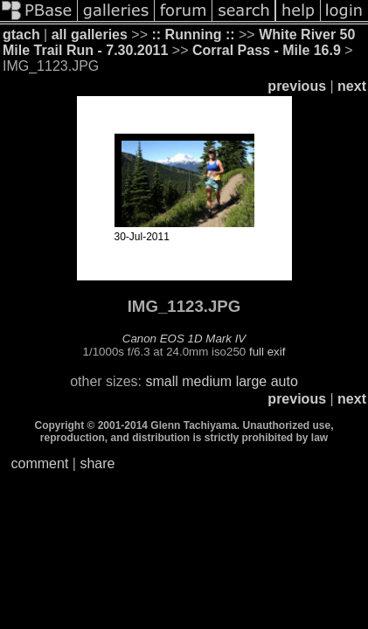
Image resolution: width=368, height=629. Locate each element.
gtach (21, 34)
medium (207, 381)
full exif (267, 351)
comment (40, 463)
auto (284, 381)
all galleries (90, 34)
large (251, 381)
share (97, 463)
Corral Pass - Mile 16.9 (266, 50)
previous (296, 86)
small (161, 381)
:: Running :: (192, 34)
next (351, 86)
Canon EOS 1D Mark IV (184, 338)
